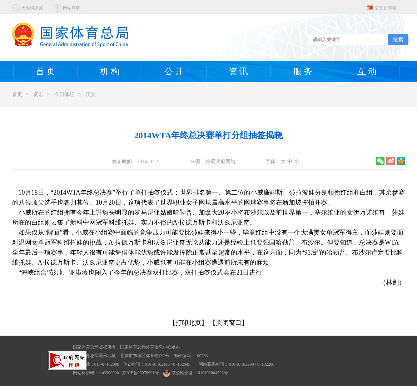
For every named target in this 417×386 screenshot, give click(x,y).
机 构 (109, 71)
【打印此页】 (188, 322)
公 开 (174, 71)
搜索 (398, 39)
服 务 (302, 71)
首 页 (45, 71)
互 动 (367, 71)
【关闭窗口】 (228, 322)
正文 (91, 94)
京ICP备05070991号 (140, 372)
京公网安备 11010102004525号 (195, 372)
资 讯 (238, 71)
